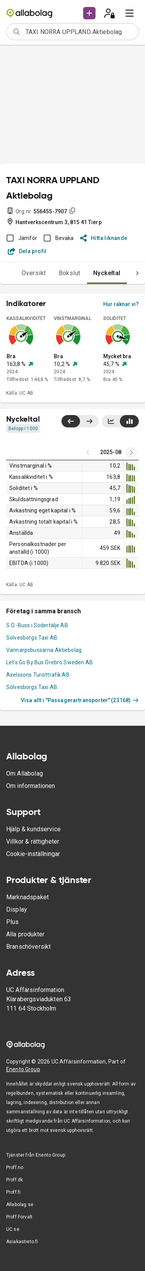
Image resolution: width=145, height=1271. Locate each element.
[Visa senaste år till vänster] (70, 421)
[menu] (129, 13)
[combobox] (79, 32)
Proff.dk (14, 1180)
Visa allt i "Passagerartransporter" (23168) (80, 700)
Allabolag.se (19, 1204)
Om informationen (30, 785)
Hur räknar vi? (121, 304)
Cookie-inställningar (33, 854)
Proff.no (14, 1167)
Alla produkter (25, 934)
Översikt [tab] (34, 273)
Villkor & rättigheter (32, 841)
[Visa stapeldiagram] (129, 421)
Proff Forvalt (19, 1217)
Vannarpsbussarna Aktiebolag (44, 650)
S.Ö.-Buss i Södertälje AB (37, 625)
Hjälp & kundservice (33, 829)
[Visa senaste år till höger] (89, 421)
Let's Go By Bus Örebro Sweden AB (49, 662)
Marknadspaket (27, 897)
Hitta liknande (104, 238)
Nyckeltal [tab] (107, 273)
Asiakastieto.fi (22, 1241)
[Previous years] (131, 452)
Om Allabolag (24, 773)
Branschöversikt (28, 946)
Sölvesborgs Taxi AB (31, 638)
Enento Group (23, 1069)
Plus (12, 922)
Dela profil (27, 251)
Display (16, 909)
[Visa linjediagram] (111, 421)
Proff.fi (13, 1192)
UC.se (12, 1229)
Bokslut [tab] (69, 273)
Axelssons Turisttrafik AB (38, 675)
